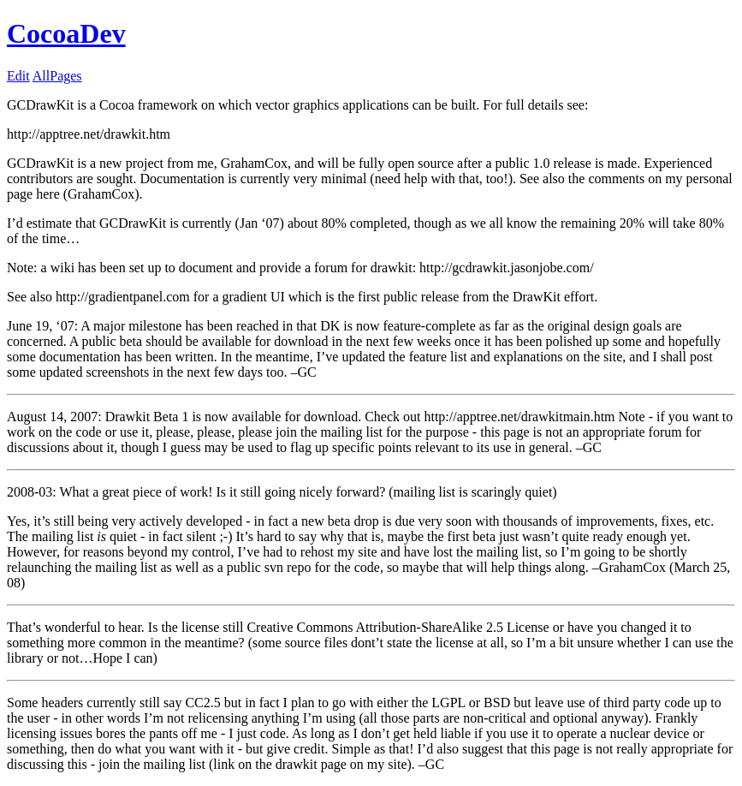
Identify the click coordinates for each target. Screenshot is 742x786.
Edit (18, 75)
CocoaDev (66, 33)
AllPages (57, 75)
